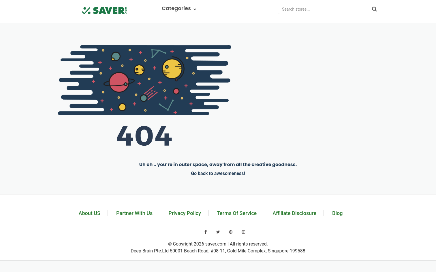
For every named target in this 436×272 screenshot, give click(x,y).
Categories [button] (179, 8)
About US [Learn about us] (89, 213)
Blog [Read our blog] (337, 213)
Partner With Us (134, 213)
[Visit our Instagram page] (243, 232)
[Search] (374, 9)
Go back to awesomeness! (218, 173)
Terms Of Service (237, 213)
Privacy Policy (184, 213)
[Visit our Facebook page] (205, 232)
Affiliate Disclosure (294, 213)
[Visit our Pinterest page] (230, 232)
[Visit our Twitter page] (218, 232)
